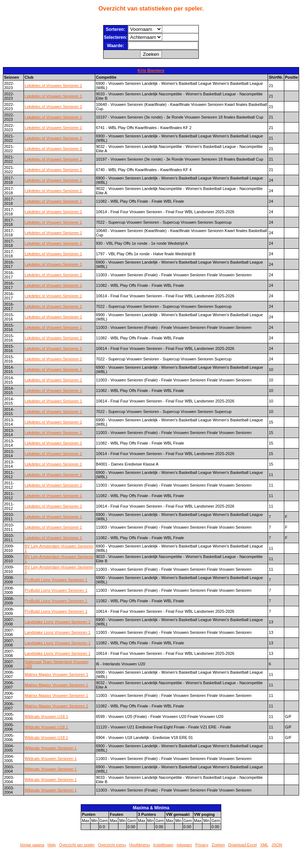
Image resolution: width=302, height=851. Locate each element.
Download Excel (242, 845)
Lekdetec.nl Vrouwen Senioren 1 (53, 85)
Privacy (201, 845)
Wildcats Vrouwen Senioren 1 (51, 748)
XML (264, 845)
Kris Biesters (151, 70)
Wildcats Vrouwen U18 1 (46, 716)
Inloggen (184, 845)
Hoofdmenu (139, 845)
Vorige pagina (32, 845)
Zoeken (218, 845)
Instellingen (163, 845)
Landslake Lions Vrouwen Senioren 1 (58, 622)
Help (51, 845)
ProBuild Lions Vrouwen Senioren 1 (56, 580)
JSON (277, 845)
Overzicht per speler (77, 845)
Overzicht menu (112, 845)
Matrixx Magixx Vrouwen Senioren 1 (56, 674)
